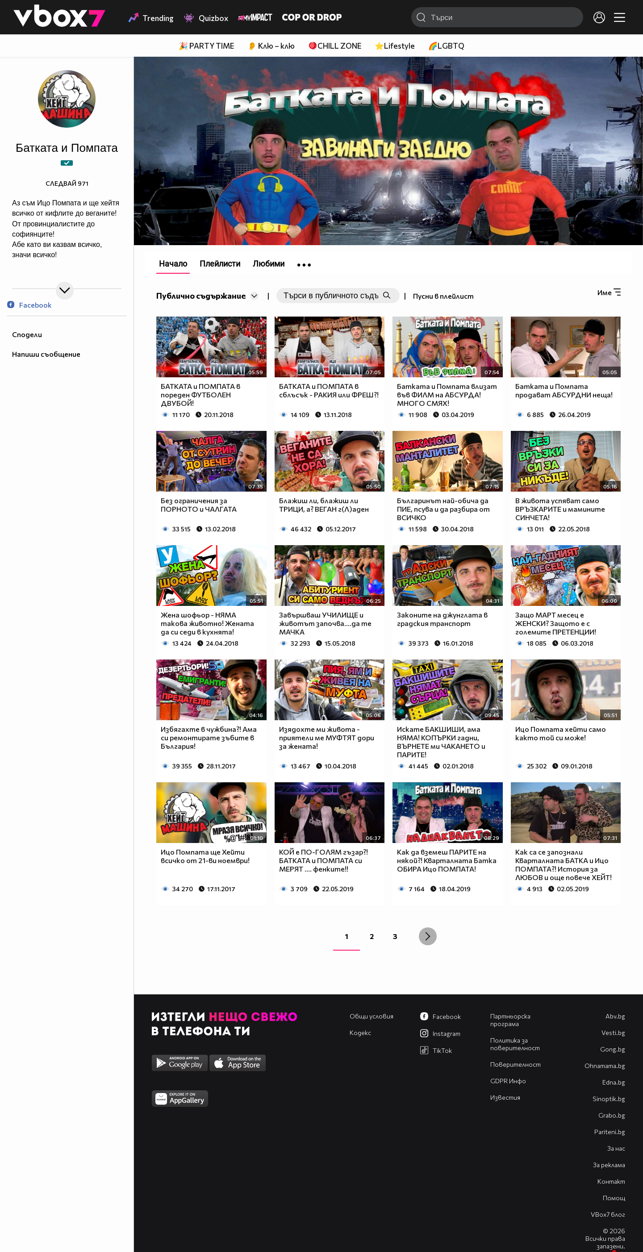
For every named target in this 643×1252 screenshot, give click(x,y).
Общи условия (371, 1016)
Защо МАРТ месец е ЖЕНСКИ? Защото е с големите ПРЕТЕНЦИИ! (555, 623)
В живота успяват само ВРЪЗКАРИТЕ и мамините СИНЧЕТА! (560, 509)
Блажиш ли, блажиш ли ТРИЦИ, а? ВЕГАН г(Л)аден (324, 504)
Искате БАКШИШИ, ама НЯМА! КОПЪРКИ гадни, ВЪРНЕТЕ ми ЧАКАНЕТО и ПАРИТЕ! (441, 742)
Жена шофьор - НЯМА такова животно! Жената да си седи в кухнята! (207, 623)
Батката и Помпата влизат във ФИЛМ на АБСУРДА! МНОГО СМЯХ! (447, 394)
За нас (616, 1148)
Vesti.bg (613, 1032)
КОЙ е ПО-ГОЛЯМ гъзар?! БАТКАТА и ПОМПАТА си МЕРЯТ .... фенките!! (323, 860)
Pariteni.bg (609, 1131)
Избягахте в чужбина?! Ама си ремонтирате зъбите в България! (209, 737)
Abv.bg (615, 1016)
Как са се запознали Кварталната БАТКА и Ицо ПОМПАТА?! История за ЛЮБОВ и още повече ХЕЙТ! (563, 864)
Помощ (614, 1198)
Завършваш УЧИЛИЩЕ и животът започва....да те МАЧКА (325, 623)
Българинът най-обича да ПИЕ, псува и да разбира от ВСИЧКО (443, 509)
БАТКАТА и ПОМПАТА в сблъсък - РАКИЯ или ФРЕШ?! (329, 390)
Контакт (611, 1181)
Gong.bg (612, 1049)
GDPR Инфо (508, 1081)
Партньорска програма (510, 1019)
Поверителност (515, 1064)
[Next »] (428, 936)
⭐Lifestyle (395, 45)
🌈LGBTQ (446, 45)
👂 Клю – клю (271, 45)
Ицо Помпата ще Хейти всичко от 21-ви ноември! (205, 855)
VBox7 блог (608, 1214)
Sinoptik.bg (609, 1098)
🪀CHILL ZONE (334, 45)
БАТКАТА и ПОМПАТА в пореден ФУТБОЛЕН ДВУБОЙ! (200, 394)
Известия (505, 1097)
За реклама (609, 1165)
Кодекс (360, 1032)
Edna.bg (613, 1082)
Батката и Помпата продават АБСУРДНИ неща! (564, 390)
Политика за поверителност (515, 1044)
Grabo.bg (611, 1115)
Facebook (29, 304)
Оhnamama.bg (605, 1065)
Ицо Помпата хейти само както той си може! (560, 733)
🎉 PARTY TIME (206, 45)
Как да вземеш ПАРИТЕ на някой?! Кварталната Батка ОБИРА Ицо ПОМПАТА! (447, 860)
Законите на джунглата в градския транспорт (442, 618)
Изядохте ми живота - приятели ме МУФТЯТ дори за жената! (326, 737)
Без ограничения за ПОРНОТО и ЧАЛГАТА (199, 504)
